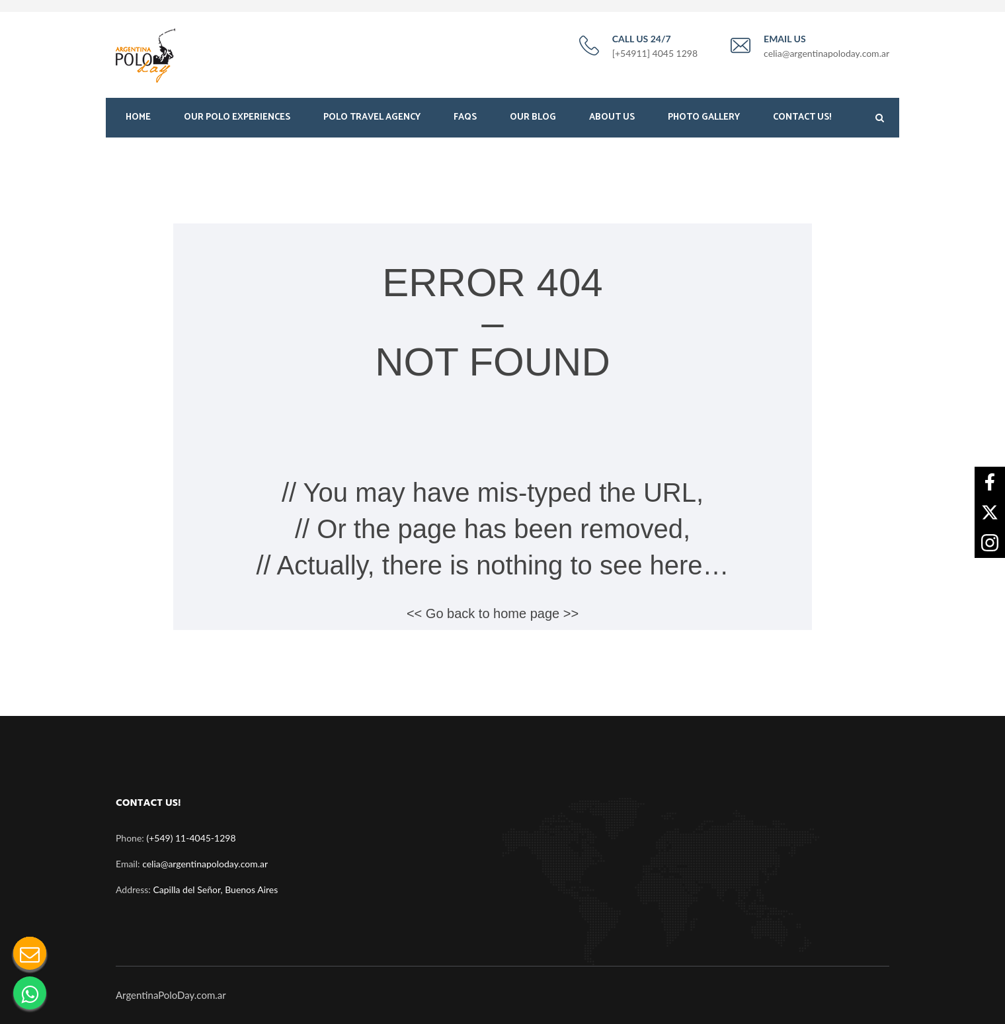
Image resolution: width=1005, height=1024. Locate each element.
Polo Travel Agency (372, 117)
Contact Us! (802, 117)
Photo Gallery (704, 117)
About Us (612, 117)
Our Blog (533, 117)
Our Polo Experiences (237, 117)
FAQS (465, 117)
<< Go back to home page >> (493, 613)
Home (138, 117)
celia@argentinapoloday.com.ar (205, 863)
